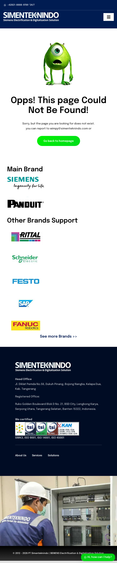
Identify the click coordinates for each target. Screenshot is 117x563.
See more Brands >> (58, 336)
